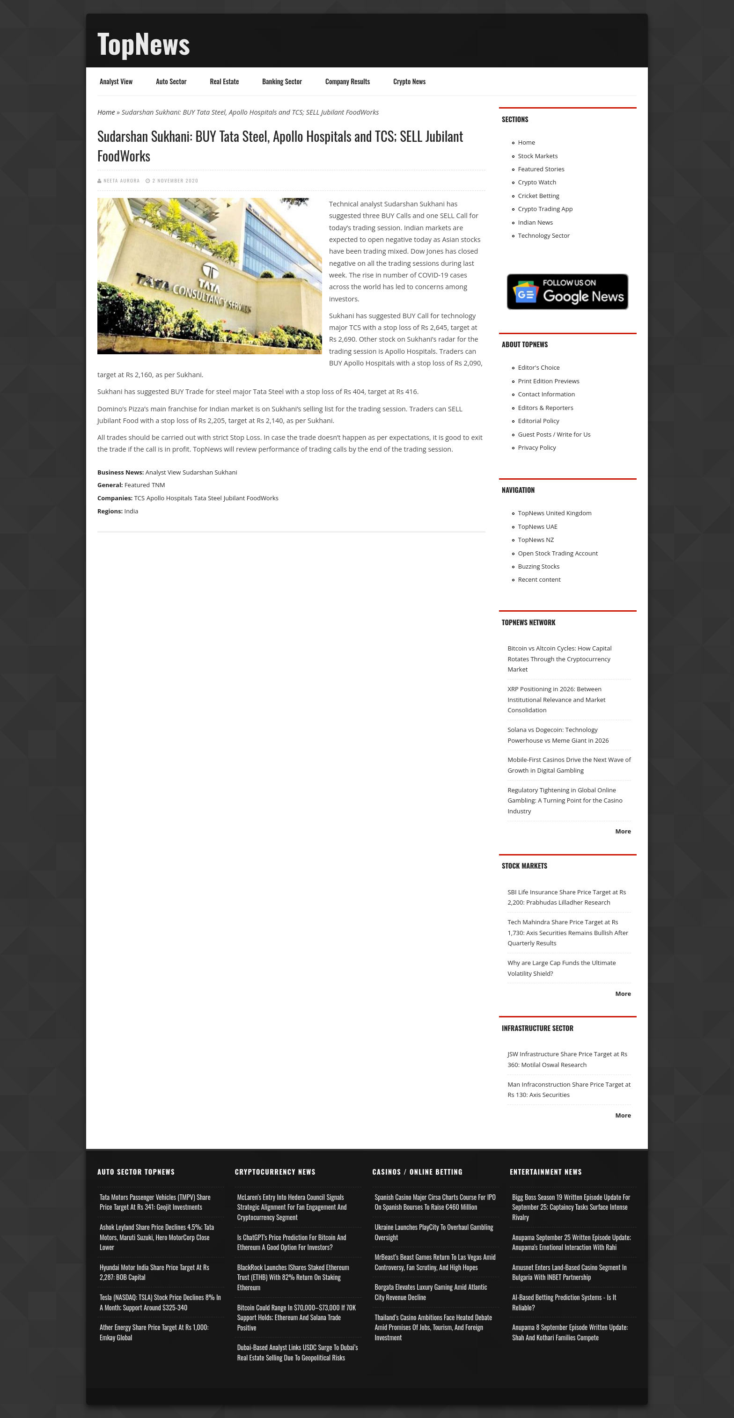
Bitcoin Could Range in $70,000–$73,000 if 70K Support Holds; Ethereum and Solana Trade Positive (296, 1317)
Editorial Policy (538, 421)
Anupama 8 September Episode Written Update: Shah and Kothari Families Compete (570, 1332)
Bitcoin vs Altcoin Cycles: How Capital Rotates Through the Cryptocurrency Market (559, 658)
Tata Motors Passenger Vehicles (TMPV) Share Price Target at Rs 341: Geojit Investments (155, 1202)
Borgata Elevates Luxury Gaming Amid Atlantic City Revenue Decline (431, 1292)
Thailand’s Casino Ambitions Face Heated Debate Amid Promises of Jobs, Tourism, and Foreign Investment (433, 1327)
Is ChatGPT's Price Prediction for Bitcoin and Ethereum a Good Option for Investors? (291, 1242)
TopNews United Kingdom (555, 513)
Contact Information (546, 394)
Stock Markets (538, 156)
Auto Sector (171, 81)
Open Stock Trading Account (558, 553)
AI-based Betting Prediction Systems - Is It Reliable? (564, 1302)
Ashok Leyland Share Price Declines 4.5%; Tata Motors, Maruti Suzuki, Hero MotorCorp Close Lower (157, 1237)
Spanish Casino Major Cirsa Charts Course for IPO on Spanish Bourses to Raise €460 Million (435, 1202)
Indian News (535, 222)
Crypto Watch (537, 182)
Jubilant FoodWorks (251, 498)
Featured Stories (541, 169)
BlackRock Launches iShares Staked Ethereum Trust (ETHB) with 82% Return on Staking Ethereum (293, 1277)
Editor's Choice (539, 367)
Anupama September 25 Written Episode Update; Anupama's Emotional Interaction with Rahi (571, 1242)
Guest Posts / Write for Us (554, 434)
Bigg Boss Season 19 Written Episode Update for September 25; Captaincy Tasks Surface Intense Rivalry (571, 1207)
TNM (158, 485)
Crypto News (409, 81)
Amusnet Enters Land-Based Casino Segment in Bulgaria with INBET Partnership (569, 1272)
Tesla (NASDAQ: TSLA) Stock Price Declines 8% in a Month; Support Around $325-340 (160, 1302)
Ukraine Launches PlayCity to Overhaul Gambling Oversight (434, 1232)
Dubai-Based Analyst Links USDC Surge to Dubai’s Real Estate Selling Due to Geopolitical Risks (297, 1352)
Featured (137, 485)
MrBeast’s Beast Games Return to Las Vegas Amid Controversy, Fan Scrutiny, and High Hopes (435, 1262)
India (132, 511)
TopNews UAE (538, 526)
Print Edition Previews (549, 381)
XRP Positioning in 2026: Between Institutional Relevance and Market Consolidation (556, 699)
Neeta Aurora (122, 180)
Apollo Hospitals (169, 498)
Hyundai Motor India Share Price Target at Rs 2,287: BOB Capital (154, 1272)
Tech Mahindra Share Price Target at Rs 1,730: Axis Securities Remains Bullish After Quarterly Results (567, 932)
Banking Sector (282, 81)
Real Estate (224, 81)
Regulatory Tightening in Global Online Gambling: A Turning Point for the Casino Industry (565, 800)
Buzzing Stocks (539, 566)
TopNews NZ (536, 539)
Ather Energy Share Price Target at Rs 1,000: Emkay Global (154, 1332)
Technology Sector (544, 235)
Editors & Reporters (545, 407)
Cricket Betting (538, 195)
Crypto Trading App (545, 209)
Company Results (347, 81)
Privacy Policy (537, 447)
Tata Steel (208, 498)
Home (106, 112)
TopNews (143, 42)
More (623, 831)
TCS (139, 498)
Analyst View (116, 81)
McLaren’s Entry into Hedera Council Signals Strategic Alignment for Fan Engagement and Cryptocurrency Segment (292, 1207)
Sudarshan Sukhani (210, 472)
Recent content (539, 579)
